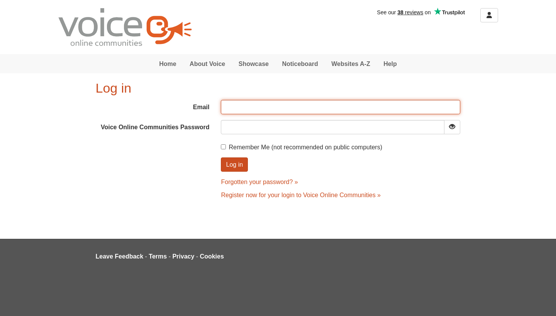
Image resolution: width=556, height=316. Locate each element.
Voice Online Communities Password (155, 127)
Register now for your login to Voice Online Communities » (301, 195)
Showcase (254, 64)
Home (167, 64)
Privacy (183, 256)
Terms (158, 256)
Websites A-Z (350, 64)
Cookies (212, 256)
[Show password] (452, 127)
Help (390, 64)
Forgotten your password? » (259, 182)
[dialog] (541, 300)
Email (201, 107)
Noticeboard (300, 64)
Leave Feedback (120, 256)
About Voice (207, 64)
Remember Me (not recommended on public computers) (301, 147)
